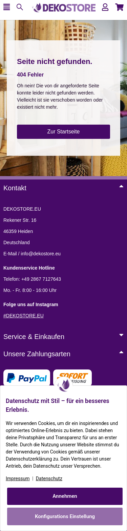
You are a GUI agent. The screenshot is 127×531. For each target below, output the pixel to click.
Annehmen (64, 496)
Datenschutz (49, 478)
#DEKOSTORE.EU (23, 315)
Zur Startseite (63, 131)
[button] (105, 7)
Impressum (17, 478)
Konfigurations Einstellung (65, 516)
